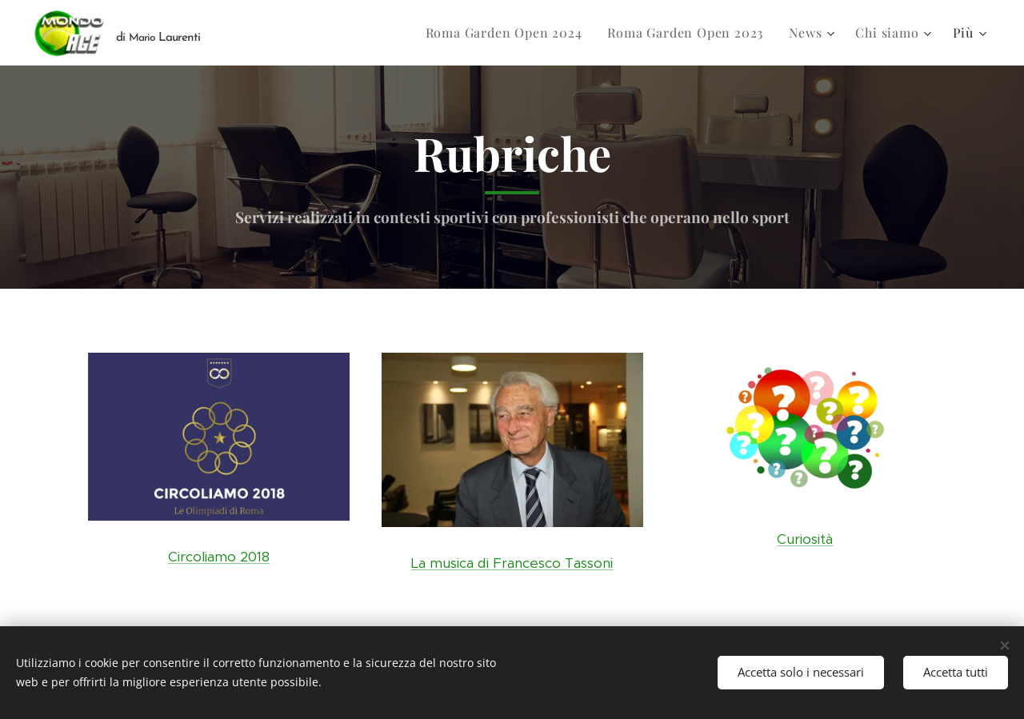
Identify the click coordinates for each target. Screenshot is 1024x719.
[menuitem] (508, 33)
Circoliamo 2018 (219, 556)
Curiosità (806, 539)
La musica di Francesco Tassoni (512, 563)
